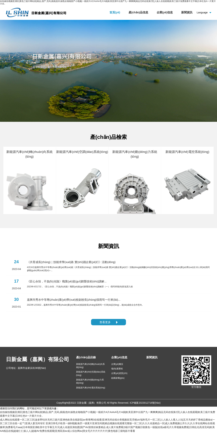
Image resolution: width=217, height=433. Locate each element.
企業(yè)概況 (117, 364)
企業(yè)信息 (165, 12)
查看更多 (108, 322)
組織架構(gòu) (118, 378)
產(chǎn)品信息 (138, 12)
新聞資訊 (186, 12)
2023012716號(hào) (150, 402)
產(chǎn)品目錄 (86, 357)
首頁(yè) (114, 12)
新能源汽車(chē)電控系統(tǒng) (90, 387)
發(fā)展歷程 (117, 368)
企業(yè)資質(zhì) (119, 373)
